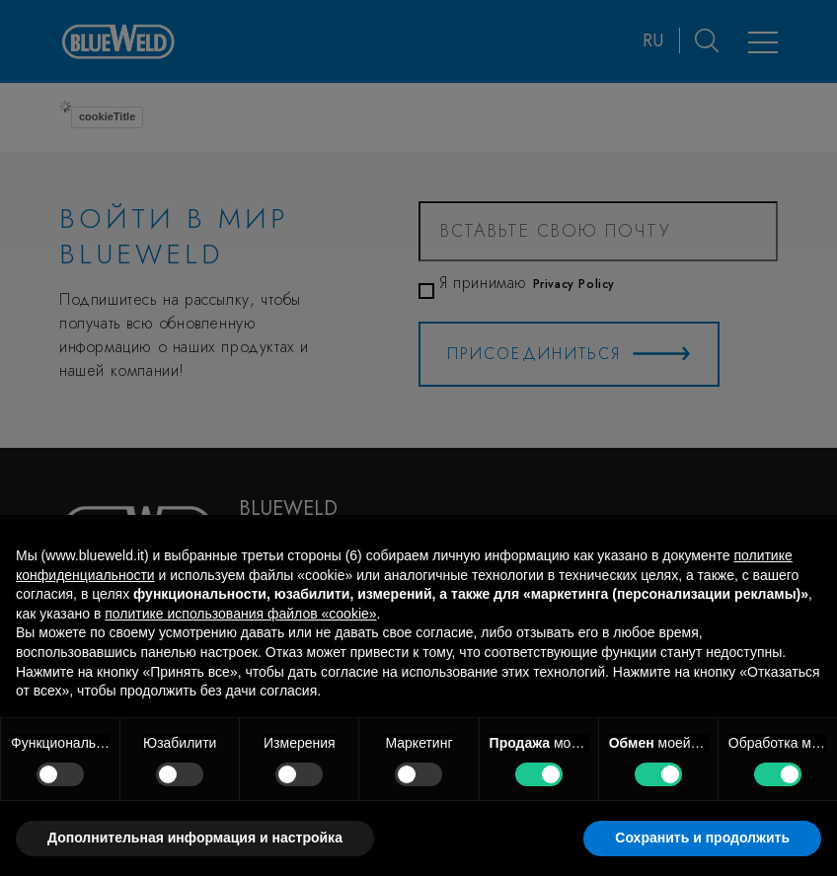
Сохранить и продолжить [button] (702, 837)
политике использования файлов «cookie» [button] (240, 613)
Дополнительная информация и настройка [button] (194, 837)
